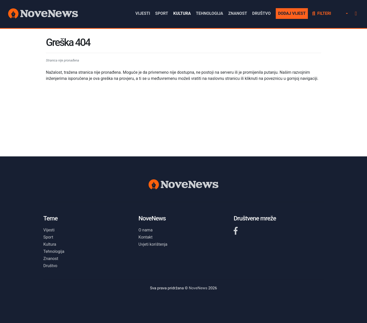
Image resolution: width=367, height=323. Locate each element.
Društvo (261, 13)
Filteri (321, 13)
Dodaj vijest (292, 13)
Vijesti (142, 13)
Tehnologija (209, 13)
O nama (145, 230)
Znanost (237, 13)
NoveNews (198, 288)
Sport (161, 13)
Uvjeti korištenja (152, 244)
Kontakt (145, 237)
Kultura (182, 13)
